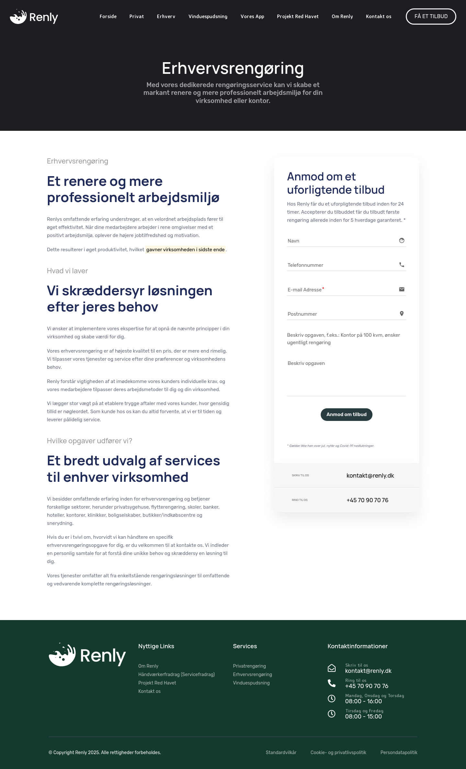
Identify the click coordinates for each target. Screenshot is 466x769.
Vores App (252, 16)
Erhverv (166, 16)
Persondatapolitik (399, 752)
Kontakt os (378, 16)
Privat (136, 16)
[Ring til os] (373, 684)
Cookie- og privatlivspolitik (338, 752)
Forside (108, 16)
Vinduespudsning (207, 16)
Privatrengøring (249, 666)
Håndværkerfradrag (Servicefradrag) (177, 674)
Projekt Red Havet (298, 16)
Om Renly (342, 16)
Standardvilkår (281, 752)
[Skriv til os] (373, 669)
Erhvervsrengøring (252, 674)
